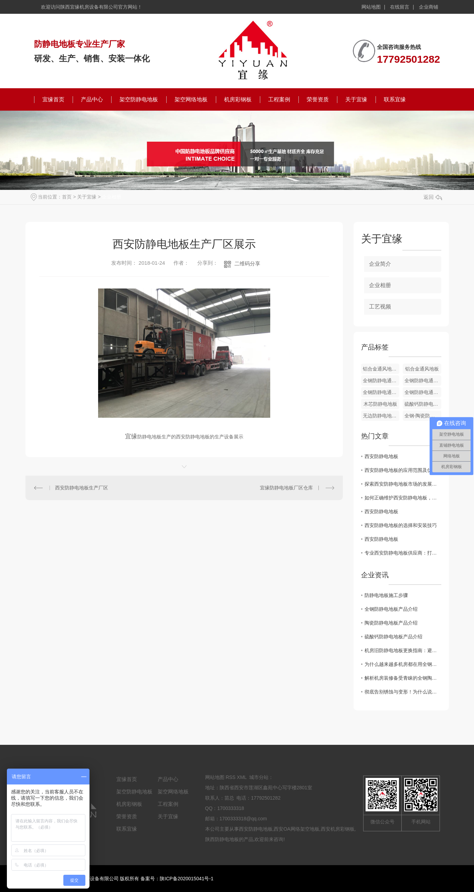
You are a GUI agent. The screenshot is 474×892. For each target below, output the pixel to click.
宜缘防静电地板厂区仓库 (286, 487)
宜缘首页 (53, 99)
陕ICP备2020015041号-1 (186, 878)
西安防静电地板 (381, 456)
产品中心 (92, 99)
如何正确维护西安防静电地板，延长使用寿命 (403, 497)
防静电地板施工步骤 (386, 595)
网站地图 (371, 7)
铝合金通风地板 (422, 369)
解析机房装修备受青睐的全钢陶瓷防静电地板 (403, 678)
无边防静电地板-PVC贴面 (381, 415)
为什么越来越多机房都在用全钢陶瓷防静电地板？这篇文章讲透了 (403, 664)
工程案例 (279, 99)
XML (241, 777)
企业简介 (380, 264)
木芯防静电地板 (380, 404)
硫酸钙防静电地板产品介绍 (393, 636)
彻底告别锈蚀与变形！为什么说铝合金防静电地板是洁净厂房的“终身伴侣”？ (403, 692)
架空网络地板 (191, 99)
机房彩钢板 (238, 99)
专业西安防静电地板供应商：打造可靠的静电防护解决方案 (403, 553)
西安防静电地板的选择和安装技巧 (401, 525)
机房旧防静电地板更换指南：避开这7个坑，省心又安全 (403, 650)
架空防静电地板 (138, 99)
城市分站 (258, 777)
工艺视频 (380, 307)
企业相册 (111, 197)
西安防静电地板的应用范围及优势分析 (403, 470)
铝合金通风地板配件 (381, 369)
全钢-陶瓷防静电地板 (422, 415)
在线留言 (399, 7)
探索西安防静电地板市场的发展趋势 (403, 484)
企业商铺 (428, 7)
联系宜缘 (395, 99)
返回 (432, 197)
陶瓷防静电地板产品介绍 (391, 623)
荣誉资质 (318, 99)
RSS (230, 777)
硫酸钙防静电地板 (422, 404)
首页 (67, 197)
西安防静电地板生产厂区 (81, 487)
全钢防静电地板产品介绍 (391, 609)
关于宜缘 (356, 99)
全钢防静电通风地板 (381, 380)
